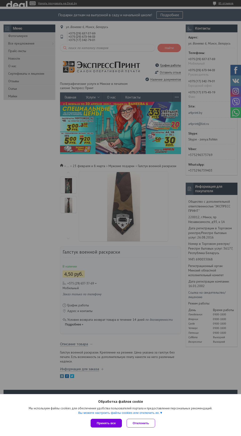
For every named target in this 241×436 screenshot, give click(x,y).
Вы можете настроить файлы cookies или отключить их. (119, 413)
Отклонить (141, 423)
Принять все (106, 423)
